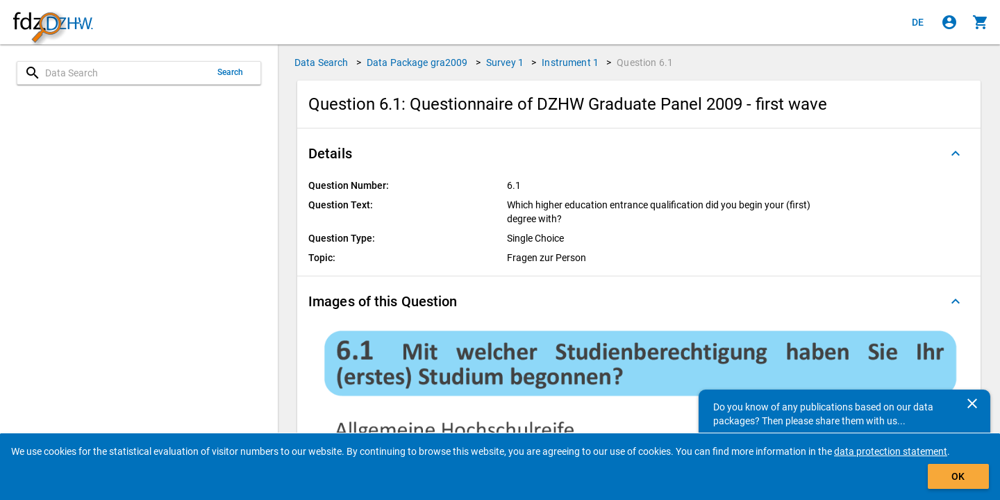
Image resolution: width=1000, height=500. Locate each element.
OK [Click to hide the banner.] (958, 476)
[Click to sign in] (949, 22)
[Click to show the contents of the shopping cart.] (980, 22)
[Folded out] (955, 153)
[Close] (972, 403)
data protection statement (890, 451)
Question (645, 62)
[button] (638, 153)
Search (230, 72)
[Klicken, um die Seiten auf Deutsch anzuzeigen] (918, 22)
